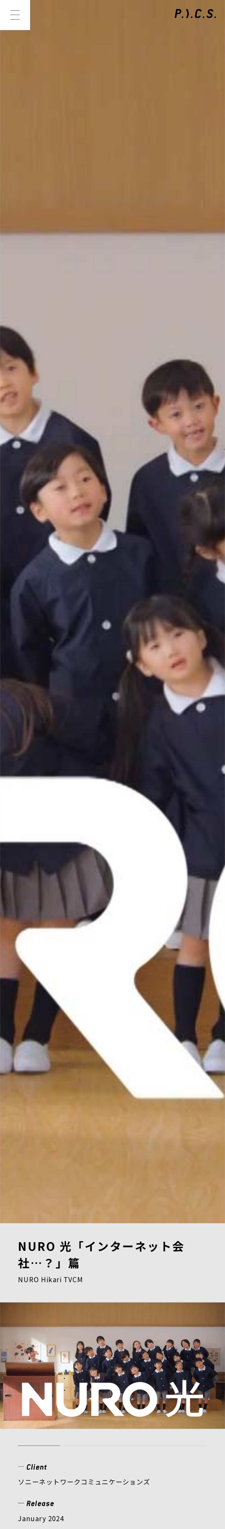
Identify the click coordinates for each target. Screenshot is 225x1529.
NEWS (32, 1368)
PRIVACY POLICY (50, 1445)
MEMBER (128, 1368)
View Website (40, 477)
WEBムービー (65, 514)
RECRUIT (99, 1387)
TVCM (27, 514)
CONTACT (156, 1387)
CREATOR (185, 1368)
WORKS (76, 1368)
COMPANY (41, 1387)
